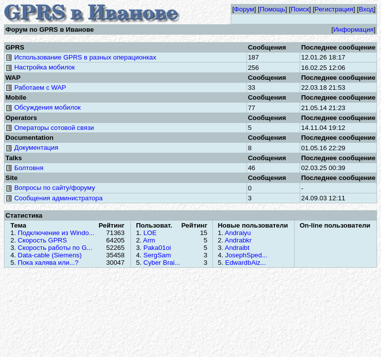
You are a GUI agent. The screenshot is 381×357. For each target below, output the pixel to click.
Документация (31, 147)
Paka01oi (157, 247)
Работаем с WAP (35, 87)
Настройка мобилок (40, 67)
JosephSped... (246, 255)
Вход (366, 9)
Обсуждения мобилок (43, 107)
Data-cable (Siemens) (50, 255)
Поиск (300, 9)
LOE (150, 233)
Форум (244, 9)
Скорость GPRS (42, 240)
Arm (149, 240)
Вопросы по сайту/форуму (50, 187)
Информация (353, 29)
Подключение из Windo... (56, 233)
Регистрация (334, 9)
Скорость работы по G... (55, 247)
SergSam (157, 255)
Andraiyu (238, 233)
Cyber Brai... (161, 262)
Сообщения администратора (54, 198)
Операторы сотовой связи (49, 127)
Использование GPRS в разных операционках (80, 57)
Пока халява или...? (48, 262)
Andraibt (237, 247)
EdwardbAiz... (245, 262)
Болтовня (24, 168)
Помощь (272, 9)
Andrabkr (238, 240)
